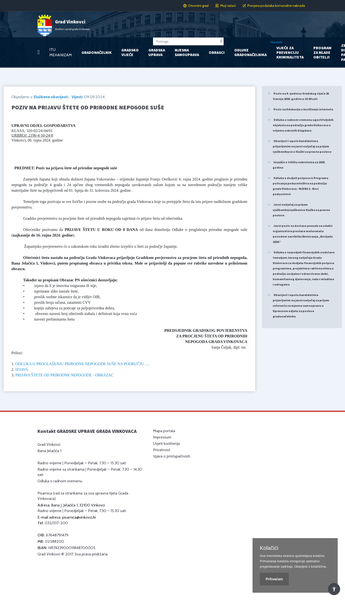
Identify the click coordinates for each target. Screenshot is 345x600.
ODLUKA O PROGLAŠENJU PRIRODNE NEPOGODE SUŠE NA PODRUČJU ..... (82, 364)
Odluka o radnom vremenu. (60, 481)
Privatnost (161, 450)
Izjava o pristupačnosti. (172, 456)
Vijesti (77, 97)
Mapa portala (164, 431)
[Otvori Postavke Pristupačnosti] (334, 589)
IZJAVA (21, 369)
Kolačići (269, 548)
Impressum (162, 437)
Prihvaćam (274, 579)
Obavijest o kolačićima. (310, 566)
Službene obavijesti (50, 97)
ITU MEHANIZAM (60, 52)
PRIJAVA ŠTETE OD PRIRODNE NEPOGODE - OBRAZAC (64, 375)
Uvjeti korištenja (166, 443)
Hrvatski (276, 42)
